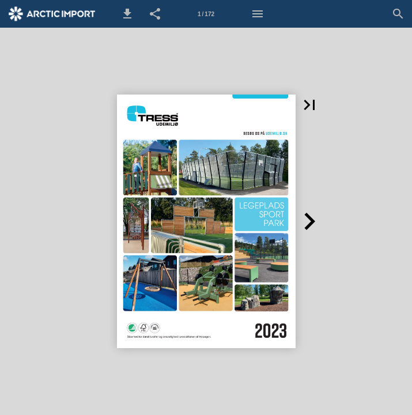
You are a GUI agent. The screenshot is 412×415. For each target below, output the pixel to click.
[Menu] (257, 14)
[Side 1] (206, 14)
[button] (127, 14)
